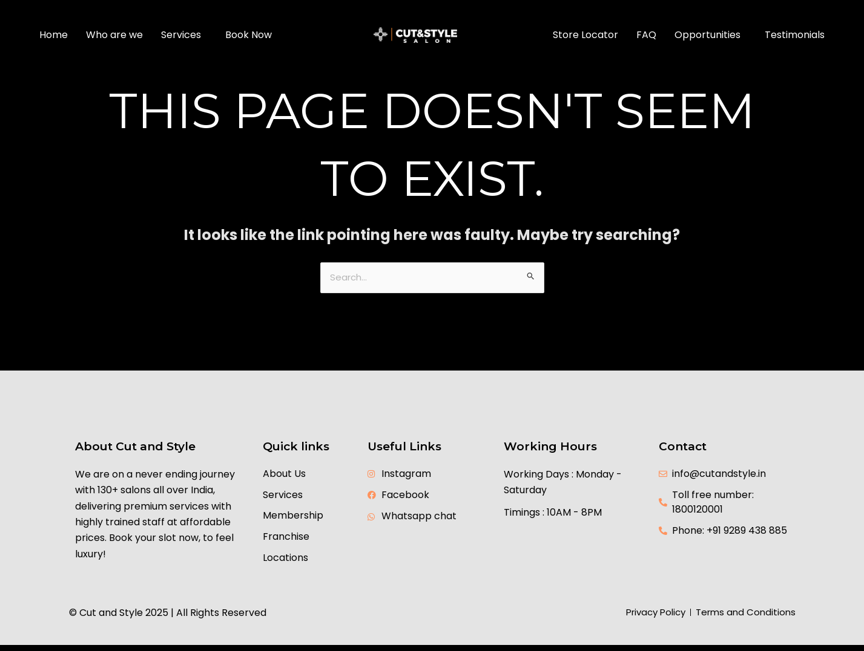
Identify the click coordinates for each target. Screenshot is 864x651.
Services (181, 35)
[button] (184, 35)
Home (53, 35)
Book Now (248, 35)
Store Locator (585, 35)
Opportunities (707, 35)
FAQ (646, 35)
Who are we (114, 35)
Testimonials (795, 35)
